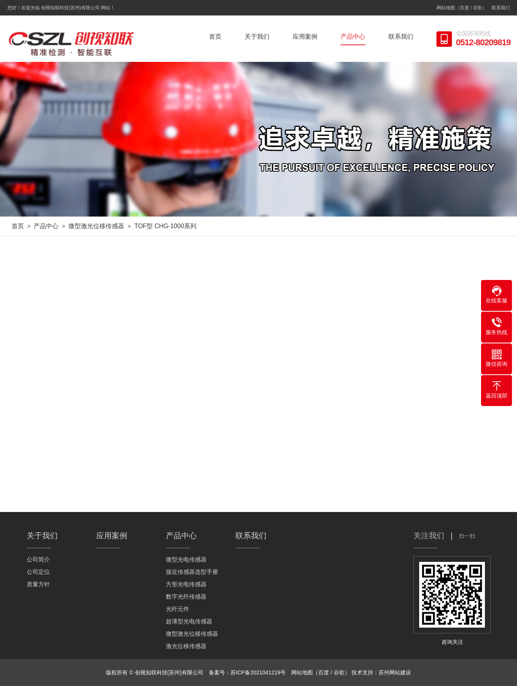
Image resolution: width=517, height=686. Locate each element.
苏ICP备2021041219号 (258, 672)
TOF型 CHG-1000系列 (165, 226)
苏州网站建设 (395, 672)
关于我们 (258, 36)
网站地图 (446, 7)
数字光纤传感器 (186, 596)
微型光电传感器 (186, 559)
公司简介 (38, 559)
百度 (464, 7)
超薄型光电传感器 (189, 621)
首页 (217, 36)
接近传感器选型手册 (192, 571)
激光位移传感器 (186, 646)
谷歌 (477, 7)
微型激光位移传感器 (96, 226)
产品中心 (354, 36)
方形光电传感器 (186, 584)
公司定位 (38, 571)
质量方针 (38, 584)
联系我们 (500, 7)
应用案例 (306, 36)
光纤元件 (177, 609)
